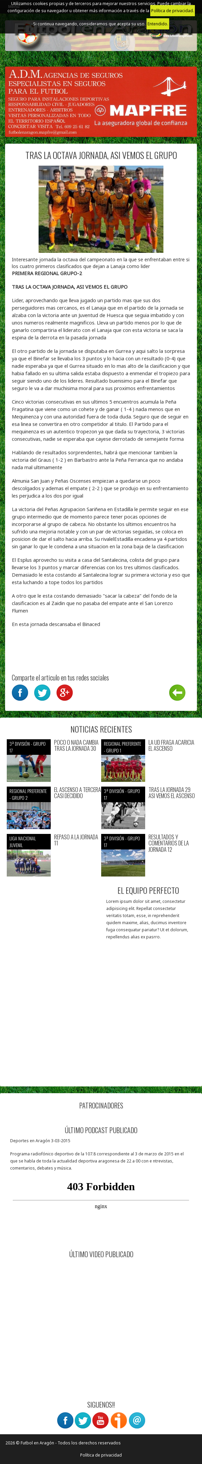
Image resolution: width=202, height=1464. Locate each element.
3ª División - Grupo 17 (27, 747)
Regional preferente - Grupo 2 (28, 794)
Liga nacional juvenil (22, 841)
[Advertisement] (101, 1032)
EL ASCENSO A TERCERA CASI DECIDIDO (77, 793)
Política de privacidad (101, 1455)
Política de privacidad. (172, 11)
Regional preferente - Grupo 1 (122, 747)
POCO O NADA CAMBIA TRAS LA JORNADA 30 (76, 745)
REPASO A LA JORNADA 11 (76, 840)
